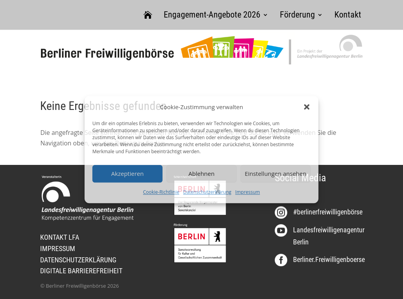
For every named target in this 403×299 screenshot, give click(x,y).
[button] (307, 107)
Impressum (247, 192)
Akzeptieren (127, 174)
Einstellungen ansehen (275, 174)
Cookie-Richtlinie (161, 192)
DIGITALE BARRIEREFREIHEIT (81, 271)
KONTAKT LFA (59, 237)
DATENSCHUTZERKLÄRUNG (78, 260)
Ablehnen (202, 174)
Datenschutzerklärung (207, 192)
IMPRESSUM (57, 248)
